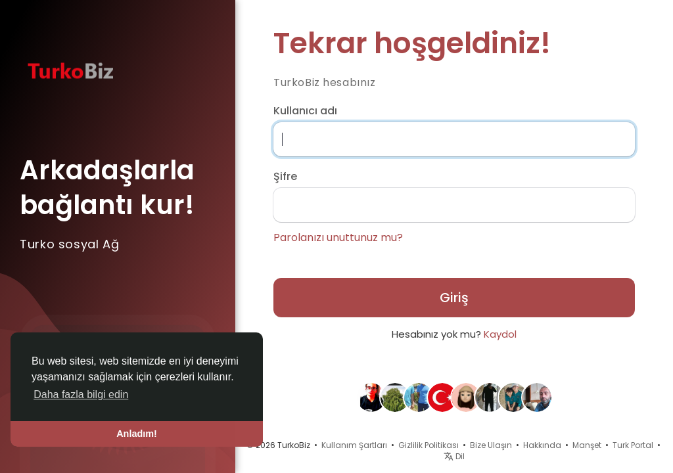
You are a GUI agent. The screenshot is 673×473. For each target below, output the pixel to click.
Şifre (285, 176)
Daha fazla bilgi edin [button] (81, 394)
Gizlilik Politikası (428, 445)
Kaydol (500, 334)
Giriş (454, 297)
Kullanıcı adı (305, 111)
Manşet (586, 445)
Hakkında (542, 445)
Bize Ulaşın (491, 445)
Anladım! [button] (136, 433)
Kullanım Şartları (354, 445)
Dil (454, 456)
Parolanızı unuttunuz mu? (338, 238)
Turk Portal (633, 445)
